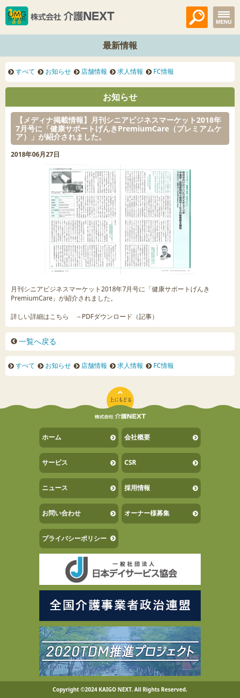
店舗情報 (94, 71)
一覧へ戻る (38, 341)
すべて (25, 71)
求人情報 (130, 71)
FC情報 (163, 71)
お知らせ (58, 71)
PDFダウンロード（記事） (120, 316)
